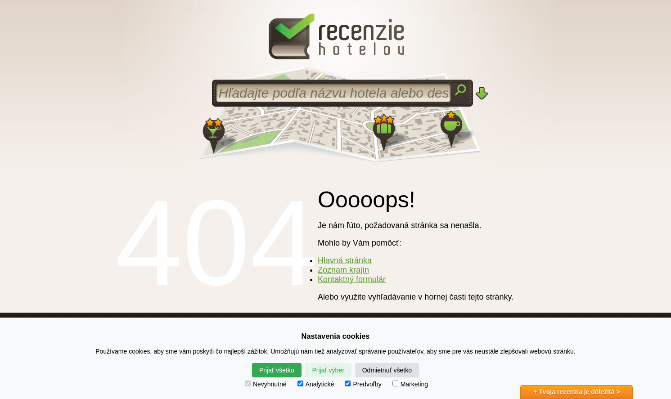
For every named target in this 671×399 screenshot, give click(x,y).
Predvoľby (363, 384)
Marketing (410, 384)
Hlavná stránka (345, 260)
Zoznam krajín (343, 269)
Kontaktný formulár (352, 279)
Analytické (315, 384)
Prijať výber (328, 370)
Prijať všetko (276, 370)
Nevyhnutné (266, 384)
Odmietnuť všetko (387, 370)
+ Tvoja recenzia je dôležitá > (576, 391)
